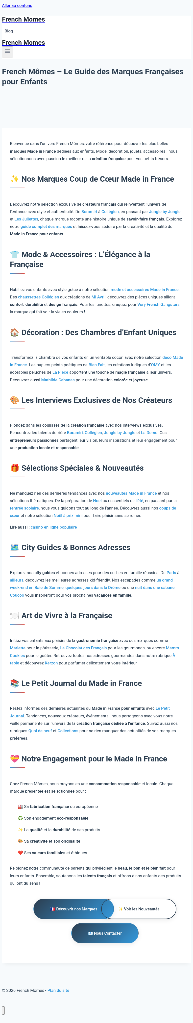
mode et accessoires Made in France (145, 289)
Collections (67, 730)
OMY (155, 364)
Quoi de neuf (40, 730)
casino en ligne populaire (54, 527)
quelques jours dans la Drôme (92, 587)
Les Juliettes (26, 219)
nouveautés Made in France (131, 493)
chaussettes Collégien (38, 296)
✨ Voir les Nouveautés (138, 909)
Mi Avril (99, 296)
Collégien (110, 211)
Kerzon (51, 662)
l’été (139, 500)
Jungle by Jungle (164, 211)
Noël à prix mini (68, 515)
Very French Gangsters (158, 304)
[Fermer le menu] (3, 1010)
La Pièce (60, 372)
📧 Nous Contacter (105, 933)
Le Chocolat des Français (83, 647)
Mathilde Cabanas (58, 379)
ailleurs (17, 580)
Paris (171, 572)
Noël (97, 500)
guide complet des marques (46, 226)
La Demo (149, 432)
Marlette (17, 647)
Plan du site (58, 990)
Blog (8, 30)
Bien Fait (97, 364)
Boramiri (89, 211)
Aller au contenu (17, 5)
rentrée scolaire (24, 508)
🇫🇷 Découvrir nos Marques (73, 909)
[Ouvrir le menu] (7, 52)
